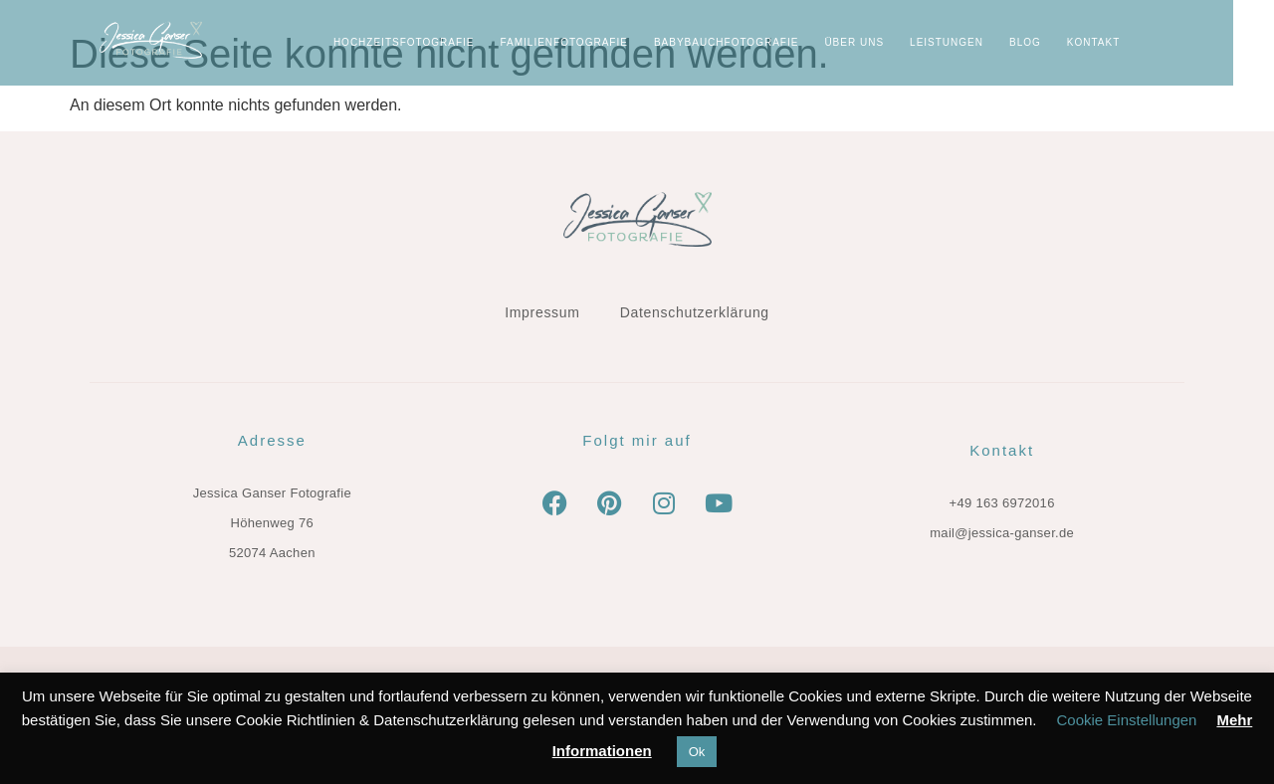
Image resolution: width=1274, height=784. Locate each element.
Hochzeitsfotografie (445, 42)
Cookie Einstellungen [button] (1127, 719)
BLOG (1066, 42)
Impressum (542, 312)
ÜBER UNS (896, 42)
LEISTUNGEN (987, 42)
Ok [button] (697, 751)
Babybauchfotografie (767, 42)
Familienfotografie (605, 42)
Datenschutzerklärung (694, 312)
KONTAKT (1134, 42)
